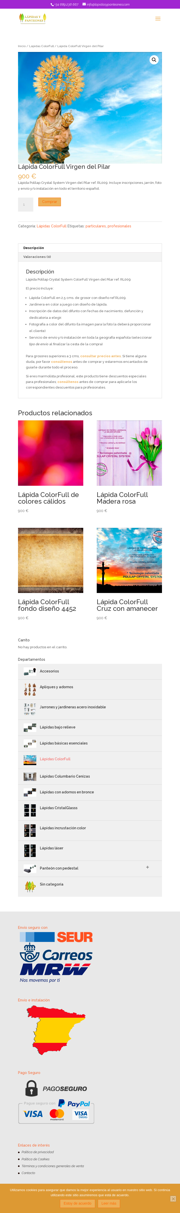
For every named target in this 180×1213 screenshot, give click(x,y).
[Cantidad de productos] (25, 205)
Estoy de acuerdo (77, 1203)
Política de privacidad (38, 1152)
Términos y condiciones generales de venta (53, 1166)
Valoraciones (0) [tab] (37, 257)
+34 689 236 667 (66, 4)
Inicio (22, 46)
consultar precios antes (100, 356)
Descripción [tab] (33, 248)
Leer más (109, 1203)
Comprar (49, 202)
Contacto (28, 1173)
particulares (96, 226)
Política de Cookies (36, 1159)
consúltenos (61, 362)
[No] (173, 1199)
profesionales (119, 226)
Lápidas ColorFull (41, 46)
